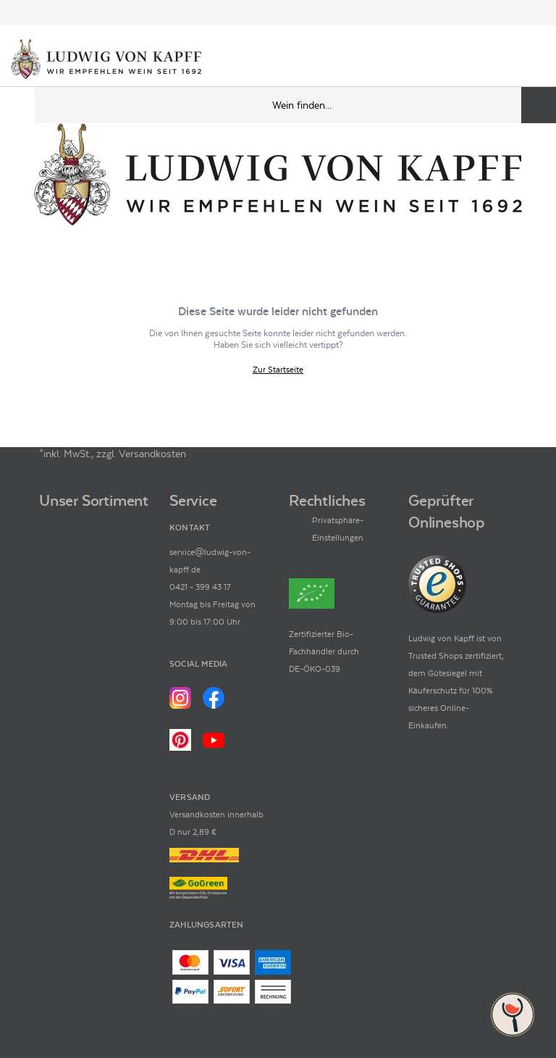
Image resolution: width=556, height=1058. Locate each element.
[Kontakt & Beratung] (483, 60)
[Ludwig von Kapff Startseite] (106, 60)
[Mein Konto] (508, 60)
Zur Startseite (278, 370)
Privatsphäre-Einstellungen (337, 529)
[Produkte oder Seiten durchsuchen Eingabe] (295, 105)
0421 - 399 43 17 (200, 587)
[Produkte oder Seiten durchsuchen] (538, 105)
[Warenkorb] (533, 60)
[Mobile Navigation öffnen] (17, 105)
